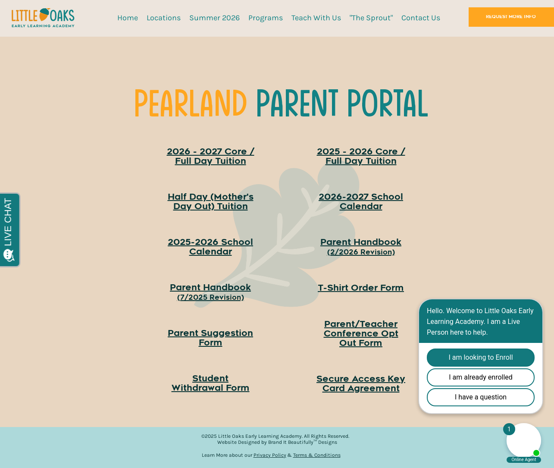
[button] (163, 17)
